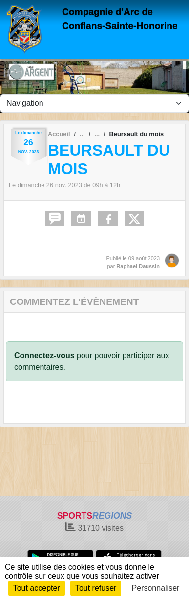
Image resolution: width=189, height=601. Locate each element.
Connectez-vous (44, 355)
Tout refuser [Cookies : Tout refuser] (95, 588)
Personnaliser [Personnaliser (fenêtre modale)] (156, 588)
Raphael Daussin (138, 266)
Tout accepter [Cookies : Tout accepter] (36, 588)
